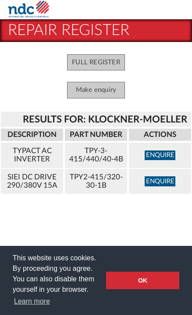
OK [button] (143, 280)
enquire (160, 155)
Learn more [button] (32, 301)
